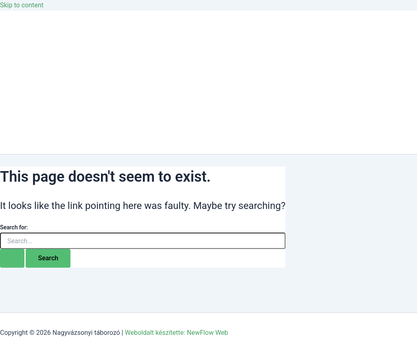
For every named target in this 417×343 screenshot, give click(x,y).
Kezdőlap (29, 33)
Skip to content (22, 5)
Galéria (26, 66)
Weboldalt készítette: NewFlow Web (176, 332)
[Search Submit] (12, 258)
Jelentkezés (33, 131)
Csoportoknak (36, 98)
